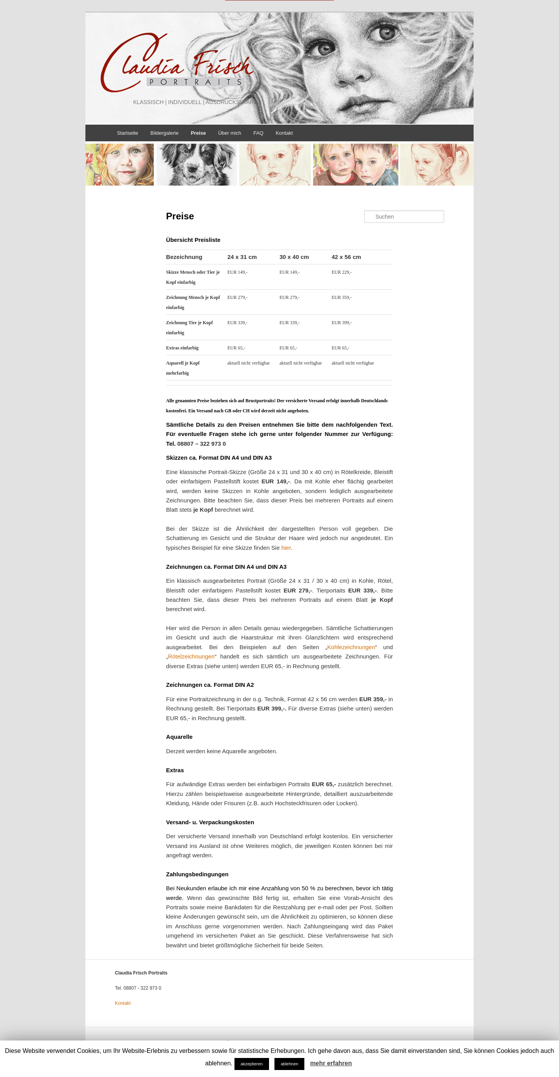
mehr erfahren (331, 1063)
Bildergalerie (165, 132)
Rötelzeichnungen (191, 656)
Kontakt (284, 132)
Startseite (127, 132)
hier (286, 547)
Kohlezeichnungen (351, 646)
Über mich (229, 132)
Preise (198, 132)
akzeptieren (252, 1063)
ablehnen (289, 1063)
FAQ (258, 132)
